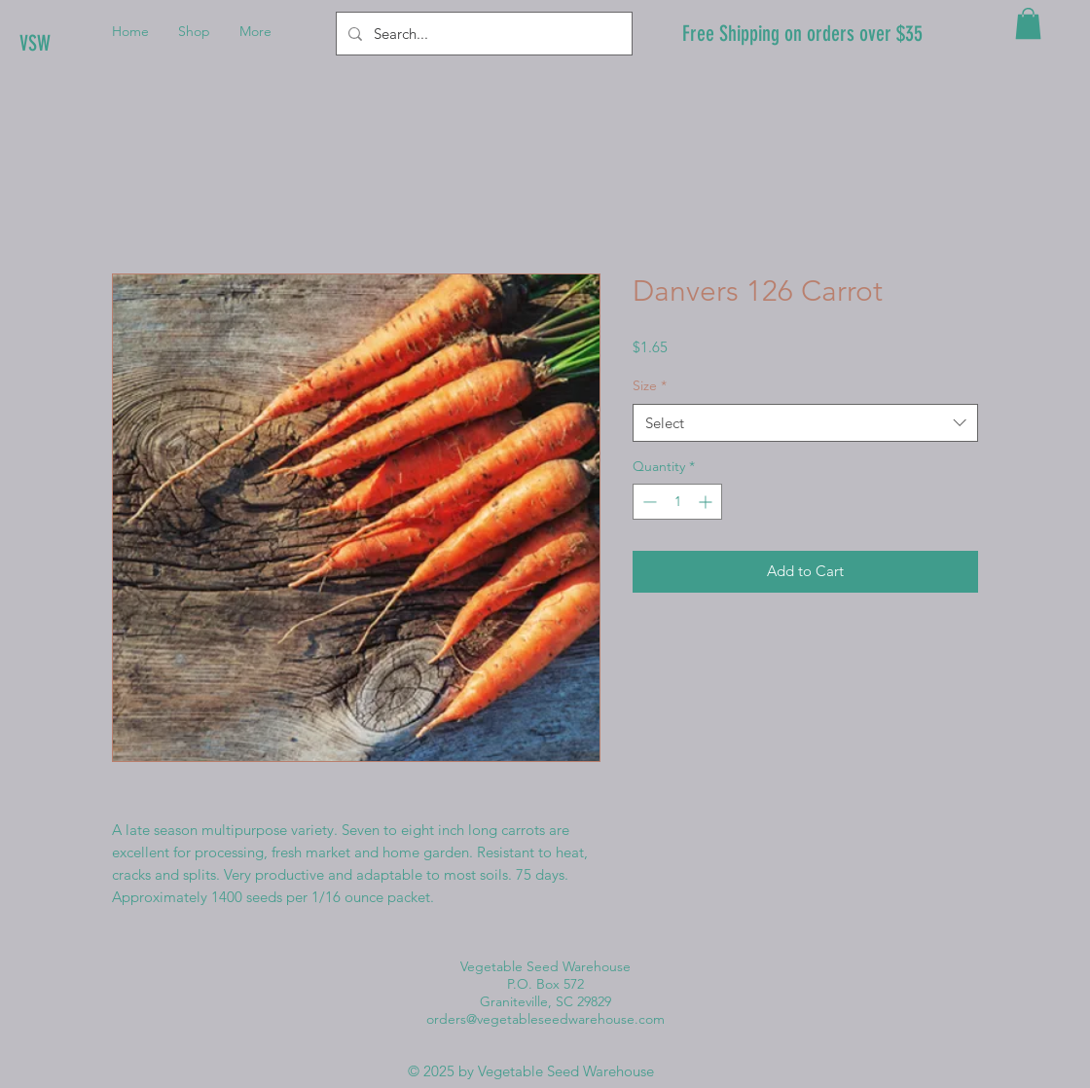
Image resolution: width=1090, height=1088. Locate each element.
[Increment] (707, 502)
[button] (1028, 23)
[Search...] (482, 33)
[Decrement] (648, 502)
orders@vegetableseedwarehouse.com (545, 1019)
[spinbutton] (677, 502)
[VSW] (85, 43)
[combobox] (805, 423)
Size (650, 385)
